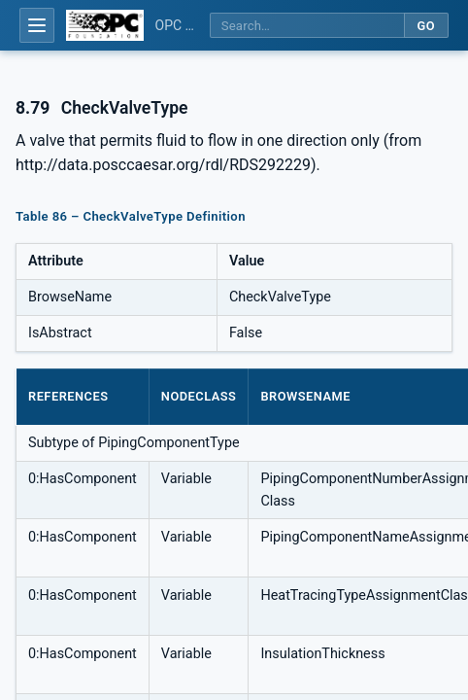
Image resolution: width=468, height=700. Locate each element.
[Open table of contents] (36, 25)
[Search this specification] (307, 26)
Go (426, 25)
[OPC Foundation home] (105, 25)
